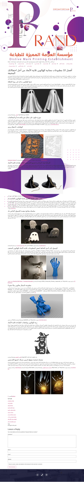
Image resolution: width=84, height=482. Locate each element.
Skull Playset (18, 367)
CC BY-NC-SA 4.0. (55, 124)
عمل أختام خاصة (11, 407)
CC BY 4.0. (13, 208)
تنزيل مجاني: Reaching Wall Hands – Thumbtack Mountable (20, 281)
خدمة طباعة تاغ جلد (12, 421)
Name (9, 449)
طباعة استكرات (21, 63)
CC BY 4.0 (47, 195)
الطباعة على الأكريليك (12, 419)
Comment (10, 434)
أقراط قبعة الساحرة (29, 195)
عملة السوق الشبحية (20, 245)
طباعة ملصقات (11, 400)
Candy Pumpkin (22, 124)
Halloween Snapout (12, 160)
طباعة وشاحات (69, 63)
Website (9, 459)
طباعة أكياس (21, 66)
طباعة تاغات (28, 63)
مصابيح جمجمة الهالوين (47, 367)
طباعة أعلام (62, 63)
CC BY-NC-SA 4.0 (42, 319)
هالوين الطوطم (18, 357)
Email (9, 454)
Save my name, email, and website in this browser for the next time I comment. (25, 464)
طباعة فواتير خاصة (11, 410)
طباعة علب (29, 66)
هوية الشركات (11, 63)
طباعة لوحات (45, 63)
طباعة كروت (36, 63)
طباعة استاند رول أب (12, 417)
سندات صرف (10, 412)
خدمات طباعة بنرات (12, 414)
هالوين (16, 114)
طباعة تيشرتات (12, 66)
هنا (35, 292)
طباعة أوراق (10, 405)
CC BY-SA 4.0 (44, 160)
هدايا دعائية (54, 63)
